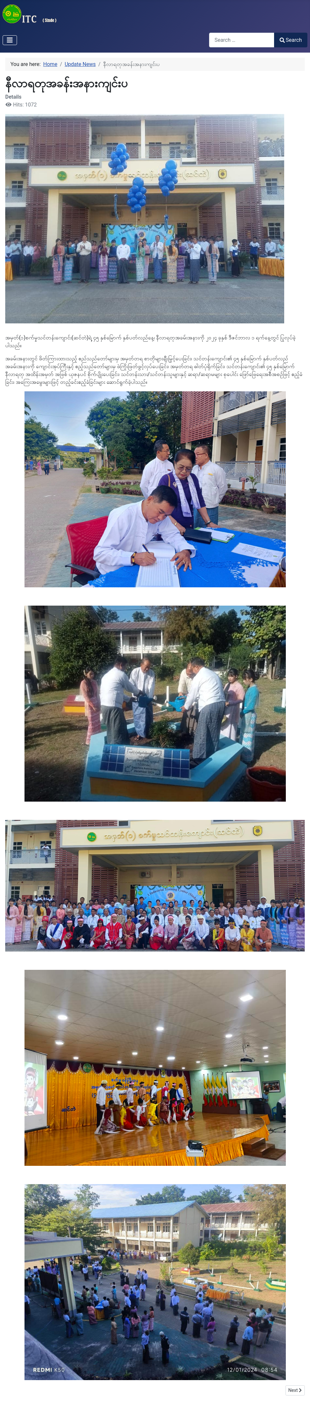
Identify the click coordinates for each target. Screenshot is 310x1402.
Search (291, 40)
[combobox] (241, 40)
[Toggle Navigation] (10, 40)
